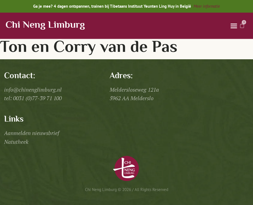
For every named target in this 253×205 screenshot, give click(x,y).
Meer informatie (207, 6)
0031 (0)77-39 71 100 (37, 98)
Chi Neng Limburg (45, 25)
